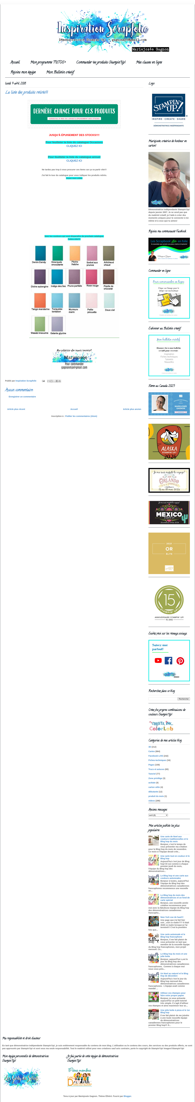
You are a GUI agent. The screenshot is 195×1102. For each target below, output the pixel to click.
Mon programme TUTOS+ (48, 62)
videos (151, 801)
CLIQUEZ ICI (74, 146)
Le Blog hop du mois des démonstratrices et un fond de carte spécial (175, 897)
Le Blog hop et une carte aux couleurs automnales (174, 876)
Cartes (151, 751)
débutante (153, 792)
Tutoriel (152, 774)
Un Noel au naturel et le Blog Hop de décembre (174, 974)
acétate (151, 782)
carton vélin (154, 787)
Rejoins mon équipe (23, 72)
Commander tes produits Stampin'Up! (100, 62)
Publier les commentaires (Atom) (81, 416)
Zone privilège (155, 778)
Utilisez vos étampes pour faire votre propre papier (173, 994)
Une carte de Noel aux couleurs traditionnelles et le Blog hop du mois (174, 839)
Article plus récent (16, 409)
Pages (151, 765)
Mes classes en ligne (149, 62)
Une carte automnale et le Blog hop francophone (173, 935)
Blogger (127, 1096)
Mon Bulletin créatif (60, 72)
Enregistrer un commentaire (22, 396)
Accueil (15, 62)
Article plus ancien (132, 409)
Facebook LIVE (155, 756)
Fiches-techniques (157, 760)
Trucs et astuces (156, 769)
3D (149, 747)
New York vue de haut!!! (172, 917)
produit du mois (156, 796)
